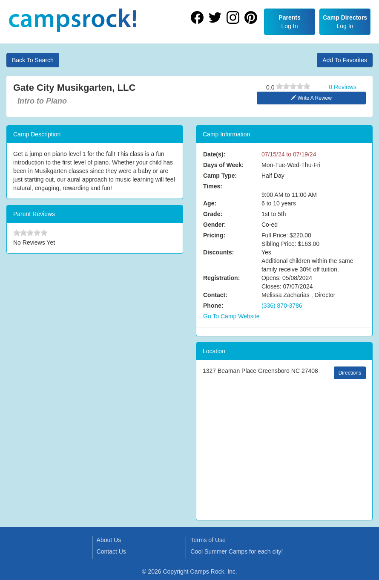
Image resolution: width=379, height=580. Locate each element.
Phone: (213, 305)
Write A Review (311, 98)
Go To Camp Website (231, 316)
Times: (212, 186)
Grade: (212, 214)
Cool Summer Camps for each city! (236, 551)
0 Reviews (342, 87)
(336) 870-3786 (281, 305)
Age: (209, 203)
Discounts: (218, 252)
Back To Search (33, 60)
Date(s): (214, 154)
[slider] (293, 86)
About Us (109, 540)
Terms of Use (207, 540)
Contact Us (111, 551)
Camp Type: (220, 175)
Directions (350, 373)
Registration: (221, 277)
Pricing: (214, 235)
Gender (213, 224)
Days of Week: (223, 165)
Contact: (215, 294)
